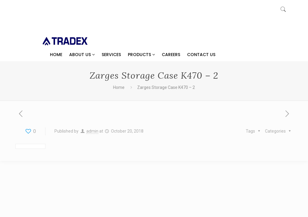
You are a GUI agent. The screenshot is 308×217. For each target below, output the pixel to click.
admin (92, 131)
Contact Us (201, 55)
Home (56, 55)
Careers (171, 55)
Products (141, 55)
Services (111, 55)
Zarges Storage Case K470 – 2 (166, 87)
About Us (82, 55)
